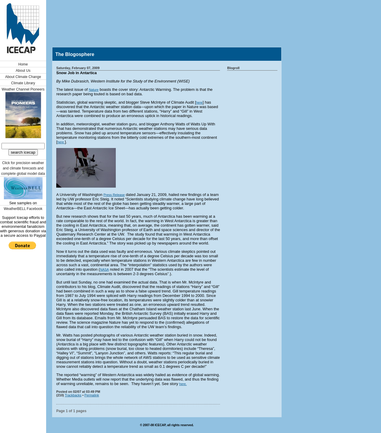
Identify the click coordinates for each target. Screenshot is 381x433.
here (199, 102)
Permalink (92, 395)
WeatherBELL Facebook (23, 209)
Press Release (114, 195)
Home (23, 64)
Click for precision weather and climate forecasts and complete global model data (23, 168)
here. (183, 384)
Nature (94, 89)
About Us (23, 70)
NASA (104, 269)
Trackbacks (73, 395)
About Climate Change (23, 77)
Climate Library (23, 83)
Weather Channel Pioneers (23, 89)
